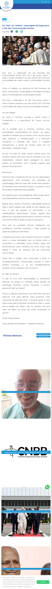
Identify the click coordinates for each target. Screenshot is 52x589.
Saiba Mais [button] (27, 586)
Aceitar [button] (43, 582)
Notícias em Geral (43, 336)
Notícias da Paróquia (43, 334)
